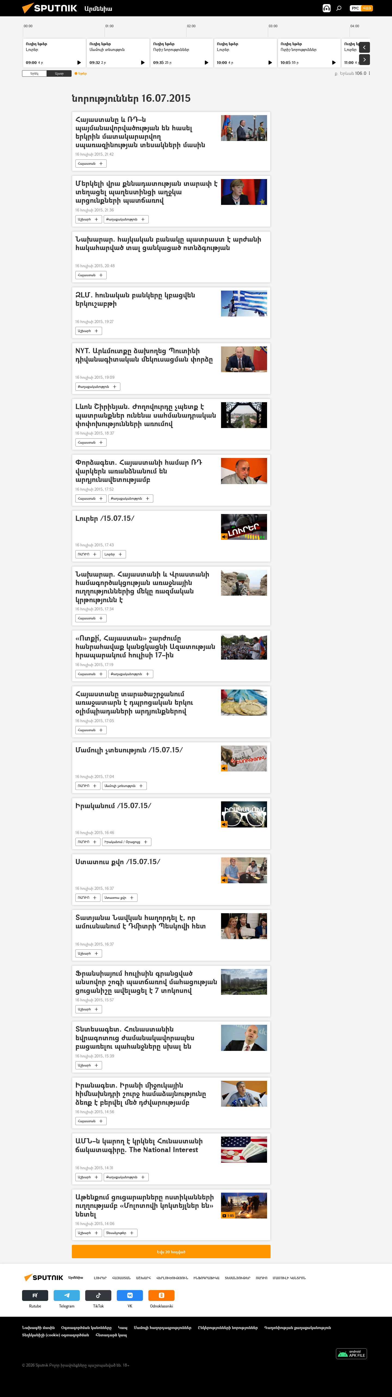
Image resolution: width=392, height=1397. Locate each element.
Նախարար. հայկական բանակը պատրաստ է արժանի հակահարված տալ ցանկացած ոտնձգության (168, 243)
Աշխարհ (84, 219)
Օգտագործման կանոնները (86, 1327)
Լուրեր (32, 49)
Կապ (122, 1327)
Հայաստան (87, 163)
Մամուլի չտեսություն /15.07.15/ (129, 750)
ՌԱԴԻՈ (83, 554)
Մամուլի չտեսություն (120, 785)
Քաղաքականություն (121, 219)
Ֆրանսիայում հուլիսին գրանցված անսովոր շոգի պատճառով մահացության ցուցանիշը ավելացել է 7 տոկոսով (146, 982)
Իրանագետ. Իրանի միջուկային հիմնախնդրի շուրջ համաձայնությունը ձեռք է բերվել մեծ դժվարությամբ (140, 1094)
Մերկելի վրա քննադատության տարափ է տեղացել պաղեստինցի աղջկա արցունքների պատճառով (146, 192)
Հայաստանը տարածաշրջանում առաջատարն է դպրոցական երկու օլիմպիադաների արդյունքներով (134, 702)
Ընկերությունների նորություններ (228, 1327)
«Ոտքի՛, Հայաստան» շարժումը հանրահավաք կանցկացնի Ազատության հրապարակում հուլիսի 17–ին (145, 647)
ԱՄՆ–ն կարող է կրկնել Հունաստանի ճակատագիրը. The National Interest (139, 1145)
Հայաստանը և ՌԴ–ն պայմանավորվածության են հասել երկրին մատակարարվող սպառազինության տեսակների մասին (140, 132)
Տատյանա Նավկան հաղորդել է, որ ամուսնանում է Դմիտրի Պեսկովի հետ (140, 922)
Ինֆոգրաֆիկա (206, 1278)
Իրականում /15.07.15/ (113, 805)
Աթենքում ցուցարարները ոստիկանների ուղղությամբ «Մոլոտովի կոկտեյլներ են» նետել (144, 1205)
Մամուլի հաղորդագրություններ (162, 1327)
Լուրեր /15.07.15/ (104, 518)
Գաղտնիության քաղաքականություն (297, 1327)
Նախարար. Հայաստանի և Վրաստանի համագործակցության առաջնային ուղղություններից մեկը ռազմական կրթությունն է (142, 587)
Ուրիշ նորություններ (171, 49)
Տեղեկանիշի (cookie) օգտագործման (55, 1334)
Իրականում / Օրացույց (122, 841)
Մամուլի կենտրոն (289, 1278)
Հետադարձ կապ (111, 1334)
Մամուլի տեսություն (107, 49)
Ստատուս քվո (115, 897)
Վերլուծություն (172, 1278)
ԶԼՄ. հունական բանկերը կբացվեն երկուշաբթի (135, 299)
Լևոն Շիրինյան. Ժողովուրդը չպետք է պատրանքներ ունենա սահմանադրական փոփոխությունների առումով (145, 415)
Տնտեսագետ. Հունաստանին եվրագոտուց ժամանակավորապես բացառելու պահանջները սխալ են (134, 1038)
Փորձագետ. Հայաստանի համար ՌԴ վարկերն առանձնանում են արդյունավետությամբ (138, 471)
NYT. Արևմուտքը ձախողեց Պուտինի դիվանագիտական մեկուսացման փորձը (144, 355)
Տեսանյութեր (116, 1232)
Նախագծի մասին (38, 1327)
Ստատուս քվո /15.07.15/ (117, 861)
